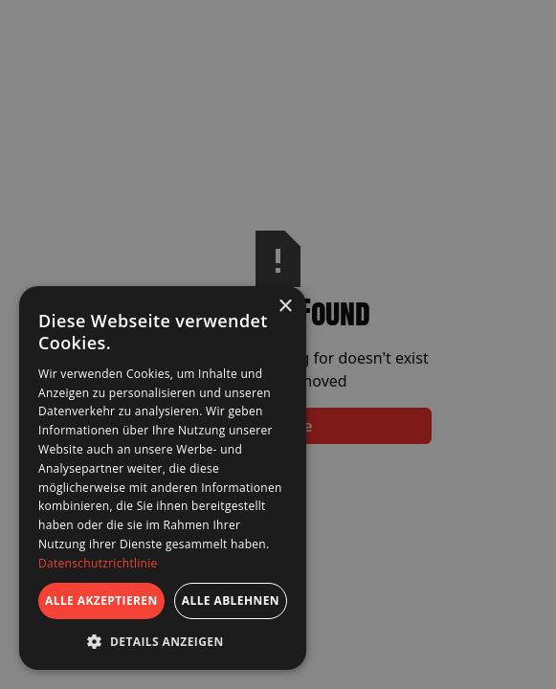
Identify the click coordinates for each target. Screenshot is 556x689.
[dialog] (162, 478)
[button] (162, 641)
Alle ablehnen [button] (230, 600)
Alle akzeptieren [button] (101, 600)
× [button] (285, 307)
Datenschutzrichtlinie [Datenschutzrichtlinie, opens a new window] (98, 563)
